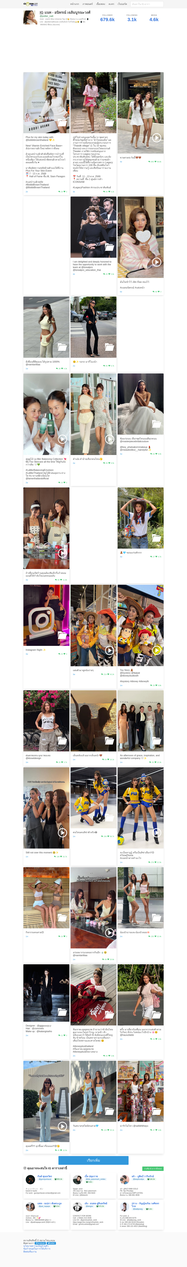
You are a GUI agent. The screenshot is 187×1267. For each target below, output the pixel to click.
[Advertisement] (93, 49)
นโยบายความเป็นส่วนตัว (36, 1246)
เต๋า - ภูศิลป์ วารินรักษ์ (143, 1176)
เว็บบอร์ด (122, 4)
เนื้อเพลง (100, 4)
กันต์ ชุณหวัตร (44, 1176)
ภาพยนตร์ (88, 4)
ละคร (111, 4)
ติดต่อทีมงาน (30, 1251)
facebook (40, 1243)
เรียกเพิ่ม (93, 1160)
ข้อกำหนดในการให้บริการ (36, 1248)
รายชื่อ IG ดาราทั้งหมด (153, 1169)
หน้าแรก (74, 4)
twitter (51, 1243)
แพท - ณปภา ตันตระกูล (49, 1203)
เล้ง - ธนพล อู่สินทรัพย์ (96, 1203)
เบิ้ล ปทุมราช (91, 1176)
